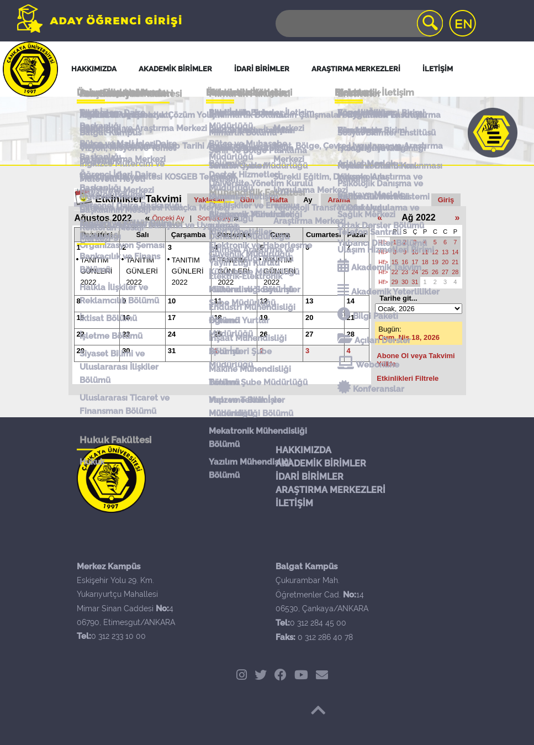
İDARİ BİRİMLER (309, 476)
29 (80, 351)
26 (263, 334)
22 (80, 334)
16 (126, 317)
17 (172, 317)
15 (80, 317)
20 (309, 317)
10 (172, 301)
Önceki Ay (168, 218)
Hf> (383, 242)
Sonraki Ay (214, 218)
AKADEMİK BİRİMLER (321, 463)
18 (217, 317)
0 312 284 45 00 (318, 622)
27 (309, 334)
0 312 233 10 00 (118, 636)
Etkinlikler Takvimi (138, 198)
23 (126, 334)
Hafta (279, 200)
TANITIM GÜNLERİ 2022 (97, 271)
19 (263, 317)
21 (351, 317)
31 (172, 351)
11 (217, 301)
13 (309, 301)
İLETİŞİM (294, 503)
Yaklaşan (209, 200)
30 (126, 351)
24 (172, 334)
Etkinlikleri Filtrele (407, 378)
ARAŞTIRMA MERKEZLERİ (330, 490)
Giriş (446, 200)
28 (351, 334)
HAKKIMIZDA (303, 450)
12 (263, 301)
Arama (338, 200)
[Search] (358, 23)
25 (217, 334)
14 (351, 301)
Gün (247, 200)
